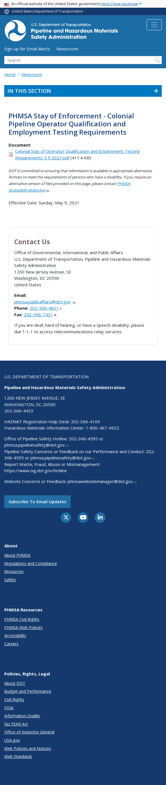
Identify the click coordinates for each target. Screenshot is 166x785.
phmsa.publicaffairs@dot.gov (45, 302)
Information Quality (22, 715)
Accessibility (15, 635)
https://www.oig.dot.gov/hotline (35, 470)
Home (10, 74)
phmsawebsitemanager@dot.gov (102, 481)
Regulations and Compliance (30, 563)
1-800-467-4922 (102, 428)
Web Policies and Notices (27, 748)
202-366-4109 (85, 421)
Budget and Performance (27, 691)
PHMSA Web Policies (23, 627)
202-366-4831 (46, 308)
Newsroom (67, 49)
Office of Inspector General (29, 732)
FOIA (8, 707)
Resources (14, 571)
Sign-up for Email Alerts (27, 49)
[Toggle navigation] (154, 24)
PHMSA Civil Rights (21, 619)
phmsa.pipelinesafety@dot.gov (36, 445)
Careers (11, 643)
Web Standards (18, 756)
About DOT (14, 683)
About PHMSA (17, 555)
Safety (10, 579)
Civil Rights (14, 699)
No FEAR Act (16, 724)
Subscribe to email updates (37, 501)
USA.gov (12, 740)
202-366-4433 (18, 411)
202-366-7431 (40, 314)
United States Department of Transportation (47, 11)
